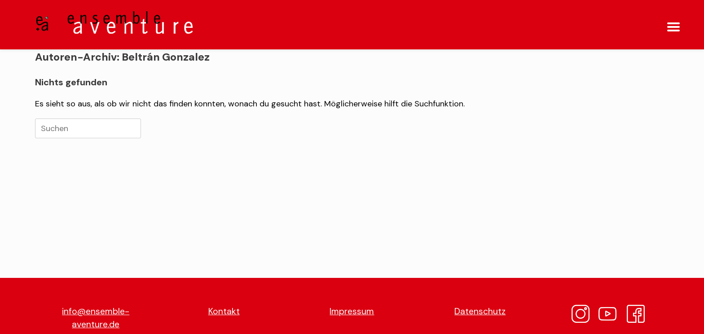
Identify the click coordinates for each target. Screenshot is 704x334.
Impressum (352, 311)
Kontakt (224, 311)
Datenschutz (480, 311)
